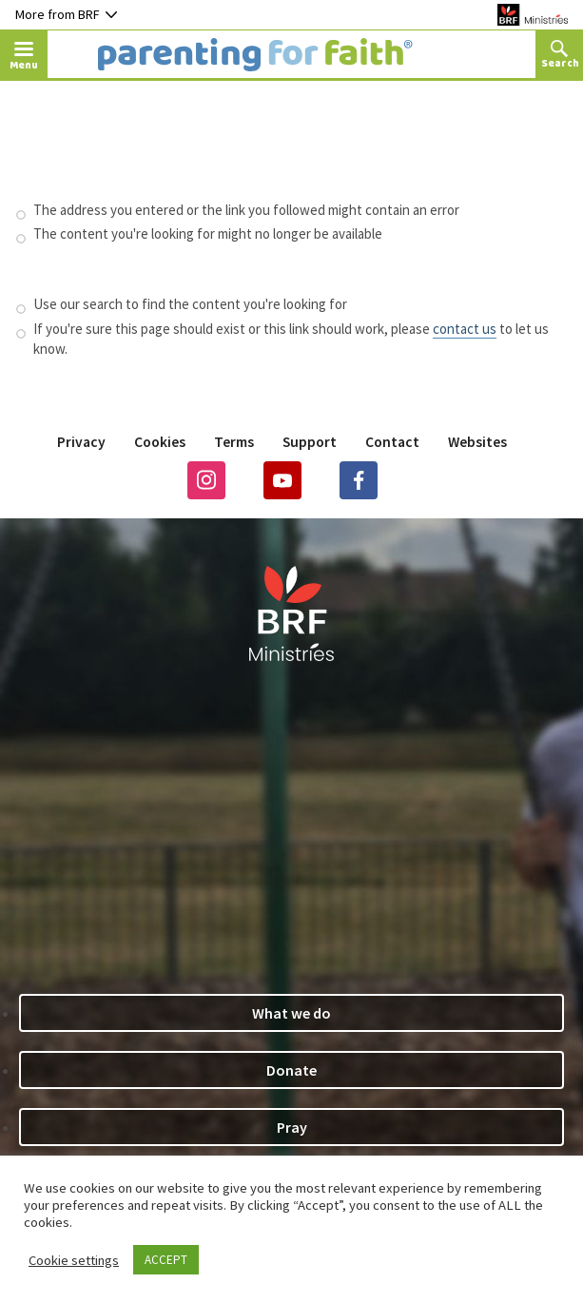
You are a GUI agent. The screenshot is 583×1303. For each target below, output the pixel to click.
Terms (234, 442)
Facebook (359, 480)
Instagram (206, 480)
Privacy (81, 442)
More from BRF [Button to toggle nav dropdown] (66, 14)
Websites (477, 442)
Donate (291, 1069)
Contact (392, 442)
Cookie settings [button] (74, 1260)
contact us (464, 329)
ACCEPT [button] (166, 1260)
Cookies (159, 442)
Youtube (282, 480)
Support (309, 442)
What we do (291, 1012)
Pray (292, 1127)
